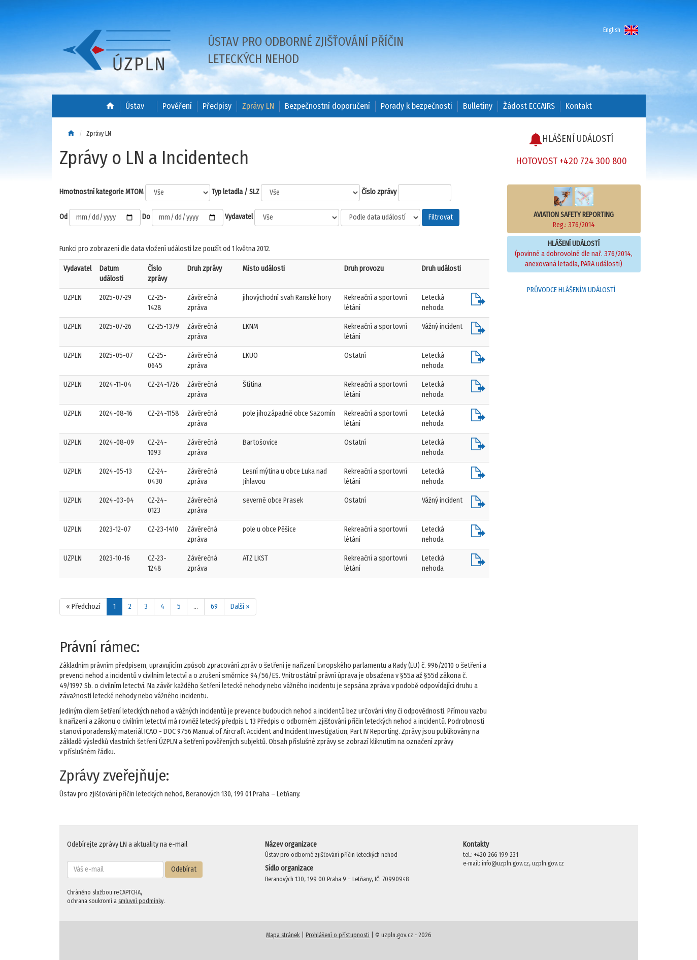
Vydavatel (239, 216)
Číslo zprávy (378, 192)
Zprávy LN (258, 106)
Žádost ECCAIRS (529, 106)
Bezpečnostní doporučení (327, 106)
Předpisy (217, 106)
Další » (240, 606)
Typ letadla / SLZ (235, 192)
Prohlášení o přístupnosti (338, 935)
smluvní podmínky (140, 901)
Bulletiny (477, 106)
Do (146, 216)
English (620, 30)
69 (214, 606)
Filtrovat (440, 217)
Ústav (134, 106)
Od (63, 216)
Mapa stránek (283, 935)
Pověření (177, 106)
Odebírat (183, 869)
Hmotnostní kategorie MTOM (101, 192)
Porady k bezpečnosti (416, 106)
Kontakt (579, 106)
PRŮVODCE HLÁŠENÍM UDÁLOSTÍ (571, 290)
